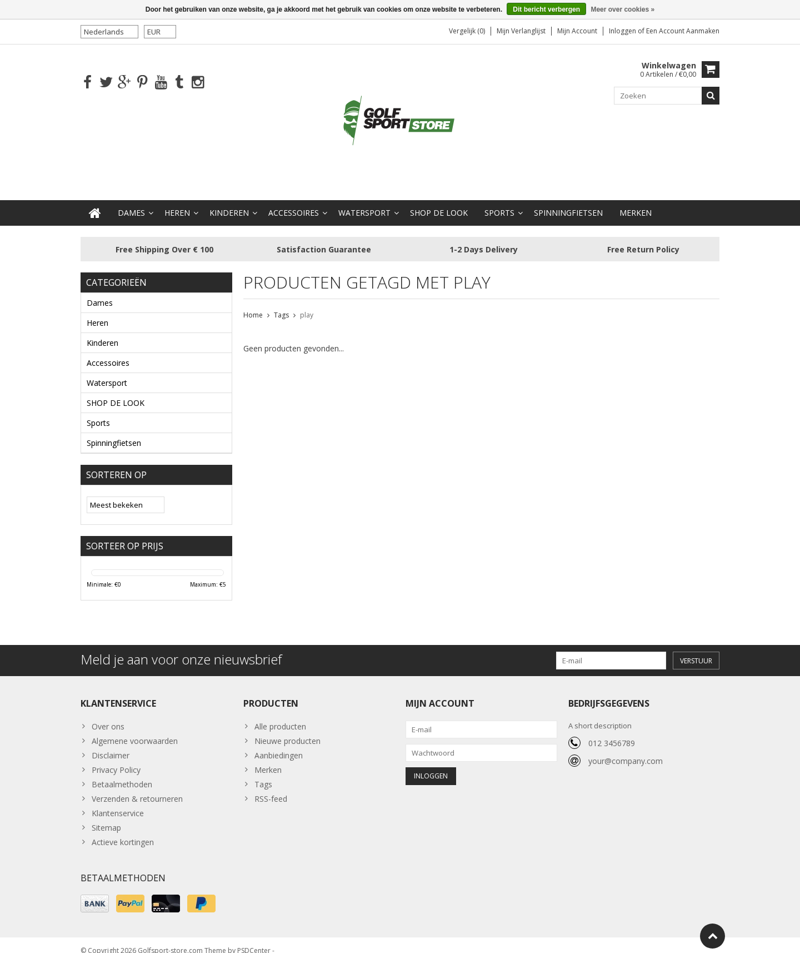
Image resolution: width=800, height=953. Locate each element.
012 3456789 (611, 732)
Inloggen (623, 31)
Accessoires (293, 201)
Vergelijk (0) (467, 31)
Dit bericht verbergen (546, 9)
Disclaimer (110, 744)
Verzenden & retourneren (137, 787)
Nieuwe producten (287, 729)
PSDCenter (254, 939)
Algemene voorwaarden (135, 729)
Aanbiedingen (278, 744)
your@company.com (625, 749)
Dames (131, 201)
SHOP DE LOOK (439, 201)
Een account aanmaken (682, 31)
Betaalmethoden (122, 773)
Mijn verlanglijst (521, 31)
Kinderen (229, 201)
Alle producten (280, 715)
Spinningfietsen (568, 201)
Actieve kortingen (123, 831)
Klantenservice (118, 802)
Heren (177, 201)
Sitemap (106, 816)
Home (253, 304)
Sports (499, 201)
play (306, 304)
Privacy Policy (116, 758)
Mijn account (577, 31)
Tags (281, 304)
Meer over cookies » (622, 9)
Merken (635, 201)
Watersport (364, 201)
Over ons (108, 715)
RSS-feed (270, 787)
